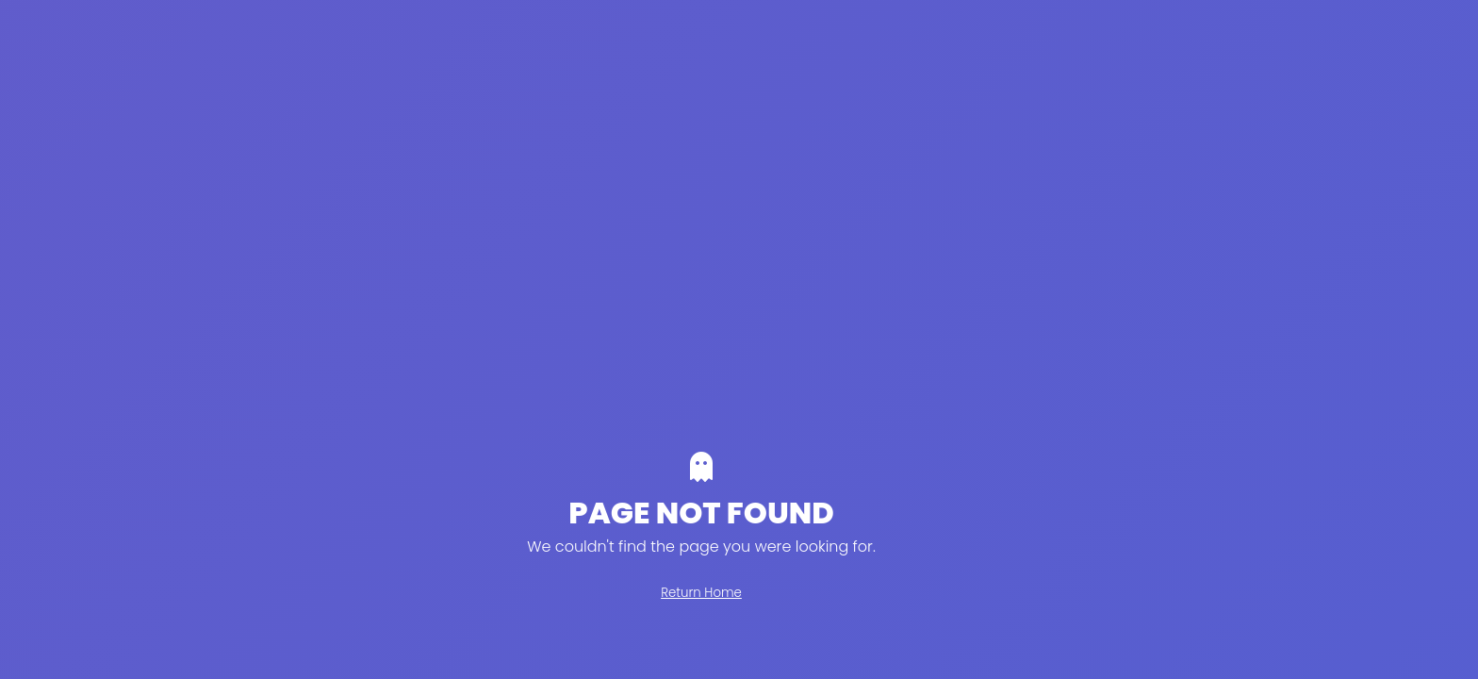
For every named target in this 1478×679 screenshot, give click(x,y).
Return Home (701, 593)
